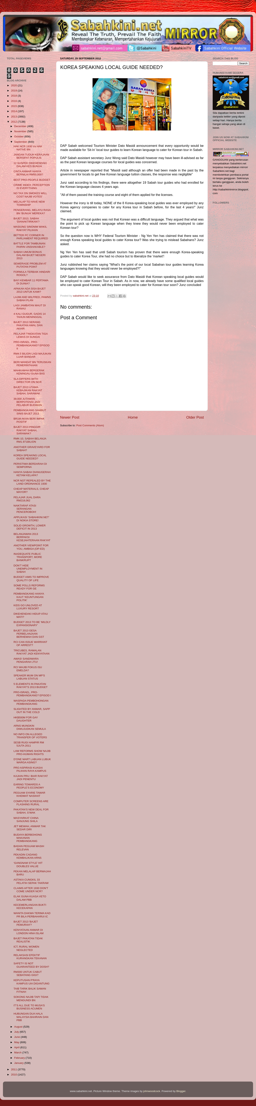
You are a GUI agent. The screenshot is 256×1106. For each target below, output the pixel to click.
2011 (14, 1069)
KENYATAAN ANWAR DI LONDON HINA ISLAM (29, 931)
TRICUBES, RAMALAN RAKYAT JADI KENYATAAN (31, 652)
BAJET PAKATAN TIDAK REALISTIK (28, 940)
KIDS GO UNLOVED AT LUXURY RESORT (28, 607)
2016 (14, 101)
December (20, 126)
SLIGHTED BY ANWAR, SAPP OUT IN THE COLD (32, 711)
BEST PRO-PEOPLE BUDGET (32, 179)
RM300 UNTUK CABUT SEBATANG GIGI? (28, 973)
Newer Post (69, 417)
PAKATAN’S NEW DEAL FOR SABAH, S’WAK (31, 811)
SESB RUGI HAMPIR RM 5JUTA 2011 (29, 744)
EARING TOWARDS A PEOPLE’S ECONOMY (29, 786)
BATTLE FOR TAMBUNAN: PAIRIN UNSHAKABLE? (30, 245)
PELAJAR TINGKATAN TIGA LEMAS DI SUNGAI (31, 335)
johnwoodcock (151, 1091)
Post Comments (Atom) (90, 425)
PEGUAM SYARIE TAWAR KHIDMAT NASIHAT (29, 794)
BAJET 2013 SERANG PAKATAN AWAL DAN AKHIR (28, 325)
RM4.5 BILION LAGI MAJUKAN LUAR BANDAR (32, 355)
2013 (14, 116)
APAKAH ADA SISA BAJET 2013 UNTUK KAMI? (30, 290)
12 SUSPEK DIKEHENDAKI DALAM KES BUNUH (30, 165)
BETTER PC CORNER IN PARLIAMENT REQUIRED (31, 237)
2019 (14, 90)
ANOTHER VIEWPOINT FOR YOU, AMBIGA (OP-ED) (31, 547)
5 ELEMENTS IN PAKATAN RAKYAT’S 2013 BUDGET (31, 685)
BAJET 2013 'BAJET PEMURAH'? (26, 923)
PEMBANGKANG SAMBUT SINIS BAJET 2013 (30, 412)
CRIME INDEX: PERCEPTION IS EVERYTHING (32, 186)
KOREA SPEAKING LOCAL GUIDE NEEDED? (30, 457)
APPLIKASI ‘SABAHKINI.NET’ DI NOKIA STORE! (31, 519)
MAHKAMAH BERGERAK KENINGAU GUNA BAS (29, 372)
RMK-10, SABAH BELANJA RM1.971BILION (30, 440)
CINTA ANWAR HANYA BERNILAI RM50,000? (28, 173)
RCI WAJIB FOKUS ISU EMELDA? (28, 669)
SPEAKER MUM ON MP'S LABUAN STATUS (29, 677)
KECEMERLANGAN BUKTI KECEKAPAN (30, 906)
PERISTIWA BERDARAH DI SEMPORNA (30, 465)
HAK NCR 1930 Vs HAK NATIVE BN (28, 148)
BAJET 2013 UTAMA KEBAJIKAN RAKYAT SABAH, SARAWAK (28, 390)
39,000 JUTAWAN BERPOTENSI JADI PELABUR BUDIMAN (28, 402)
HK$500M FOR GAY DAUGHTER (26, 719)
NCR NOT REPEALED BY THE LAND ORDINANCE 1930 (32, 482)
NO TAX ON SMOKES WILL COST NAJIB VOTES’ (30, 195)
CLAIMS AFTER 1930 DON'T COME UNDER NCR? (31, 890)
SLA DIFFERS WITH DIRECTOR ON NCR (28, 380)
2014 (14, 111)
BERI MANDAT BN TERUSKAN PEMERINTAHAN (32, 364)
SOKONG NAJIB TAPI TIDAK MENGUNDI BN (31, 998)
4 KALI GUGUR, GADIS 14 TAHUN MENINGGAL (30, 315)
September (21, 141)
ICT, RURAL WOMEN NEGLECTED (26, 948)
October (19, 136)
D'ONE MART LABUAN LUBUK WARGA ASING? (32, 761)
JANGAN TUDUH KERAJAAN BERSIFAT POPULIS (31, 156)
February (20, 1057)
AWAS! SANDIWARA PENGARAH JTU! (26, 660)
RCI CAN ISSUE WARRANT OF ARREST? (30, 644)
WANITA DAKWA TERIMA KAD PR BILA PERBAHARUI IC (32, 915)
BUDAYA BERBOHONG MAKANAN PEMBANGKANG (28, 838)
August (18, 1026)
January (19, 1062)
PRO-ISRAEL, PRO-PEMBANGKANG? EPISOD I (32, 694)
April (17, 1047)
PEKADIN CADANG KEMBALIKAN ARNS (28, 856)
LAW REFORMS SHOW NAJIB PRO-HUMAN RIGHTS (32, 752)
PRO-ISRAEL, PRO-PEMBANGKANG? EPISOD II (32, 345)
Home (133, 417)
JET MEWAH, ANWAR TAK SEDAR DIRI (30, 828)
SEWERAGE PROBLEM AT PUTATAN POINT (30, 265)
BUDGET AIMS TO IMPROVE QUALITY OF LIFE (31, 578)
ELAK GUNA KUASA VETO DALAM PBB (30, 898)
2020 (14, 85)
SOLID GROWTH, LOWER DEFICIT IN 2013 (30, 527)
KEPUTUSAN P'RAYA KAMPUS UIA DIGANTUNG (31, 982)
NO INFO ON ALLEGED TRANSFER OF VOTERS (30, 736)
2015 (14, 106)
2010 (14, 1074)
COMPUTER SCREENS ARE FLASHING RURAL (31, 803)
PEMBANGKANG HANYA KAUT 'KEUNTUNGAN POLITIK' (29, 596)
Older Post (195, 417)
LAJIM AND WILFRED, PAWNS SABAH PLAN (32, 299)
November (20, 131)
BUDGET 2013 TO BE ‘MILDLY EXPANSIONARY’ (32, 624)
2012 (14, 121)
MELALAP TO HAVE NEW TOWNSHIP (29, 203)
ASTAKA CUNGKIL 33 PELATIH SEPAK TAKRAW (31, 881)
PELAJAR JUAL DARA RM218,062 (27, 499)
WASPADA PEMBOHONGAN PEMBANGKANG (31, 702)
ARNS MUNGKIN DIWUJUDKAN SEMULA (30, 727)
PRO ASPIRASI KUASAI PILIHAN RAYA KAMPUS (30, 769)
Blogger (181, 1091)
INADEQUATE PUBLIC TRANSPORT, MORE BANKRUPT (28, 557)
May (17, 1042)
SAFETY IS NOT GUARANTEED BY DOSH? (31, 965)
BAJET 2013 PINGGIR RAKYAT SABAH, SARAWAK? (27, 430)
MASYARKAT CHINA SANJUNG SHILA (26, 819)
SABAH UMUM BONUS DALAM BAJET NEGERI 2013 (30, 255)
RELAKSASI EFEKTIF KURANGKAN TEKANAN (30, 957)
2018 (14, 95)
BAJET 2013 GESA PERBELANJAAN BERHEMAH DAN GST (29, 633)
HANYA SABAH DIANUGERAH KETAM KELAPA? (32, 474)
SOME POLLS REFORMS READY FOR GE (29, 587)
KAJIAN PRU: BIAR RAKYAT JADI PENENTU (31, 778)
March (18, 1052)
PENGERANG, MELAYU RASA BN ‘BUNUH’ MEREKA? (32, 212)
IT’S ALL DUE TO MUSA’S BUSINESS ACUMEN (29, 1007)
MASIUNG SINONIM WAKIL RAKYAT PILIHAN (30, 228)
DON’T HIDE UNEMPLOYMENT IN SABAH (28, 568)
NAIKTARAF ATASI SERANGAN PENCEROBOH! (25, 508)
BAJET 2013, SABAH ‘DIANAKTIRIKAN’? (27, 220)
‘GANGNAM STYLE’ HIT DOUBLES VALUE (28, 864)
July (17, 1031)
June (17, 1036)
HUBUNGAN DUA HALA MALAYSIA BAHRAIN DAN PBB (31, 1016)
